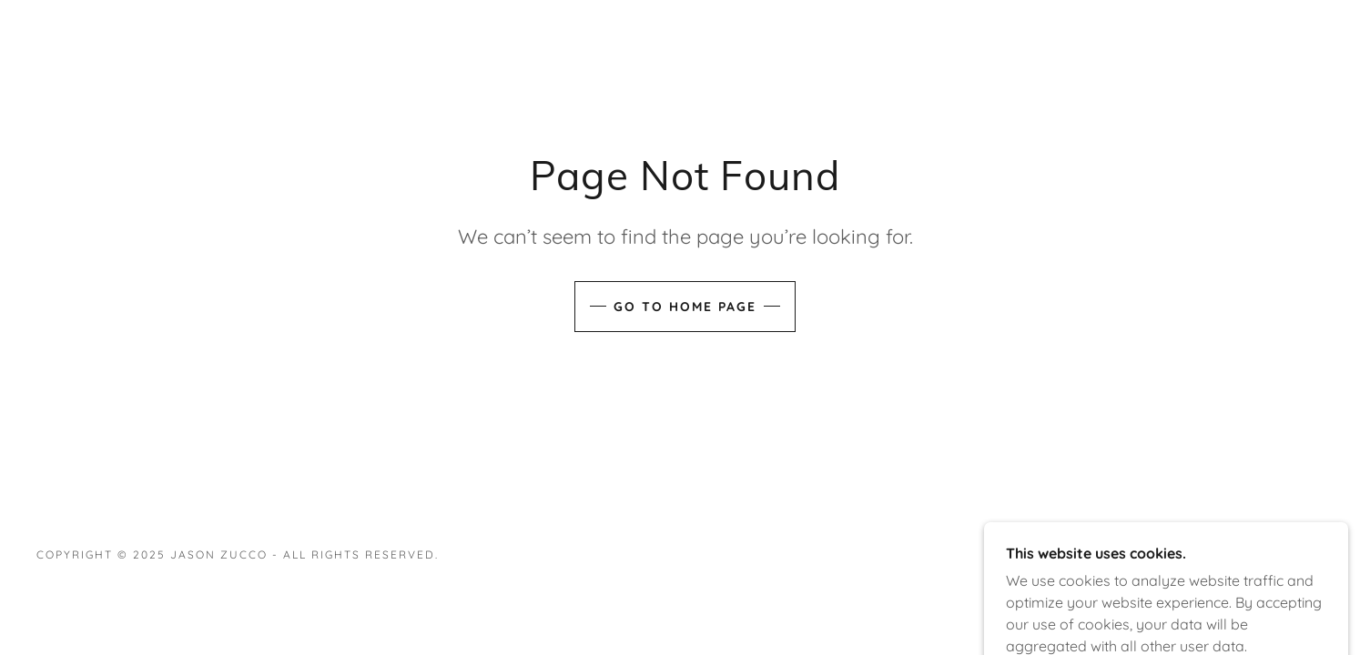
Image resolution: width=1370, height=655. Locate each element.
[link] (1274, 564)
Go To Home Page (685, 306)
